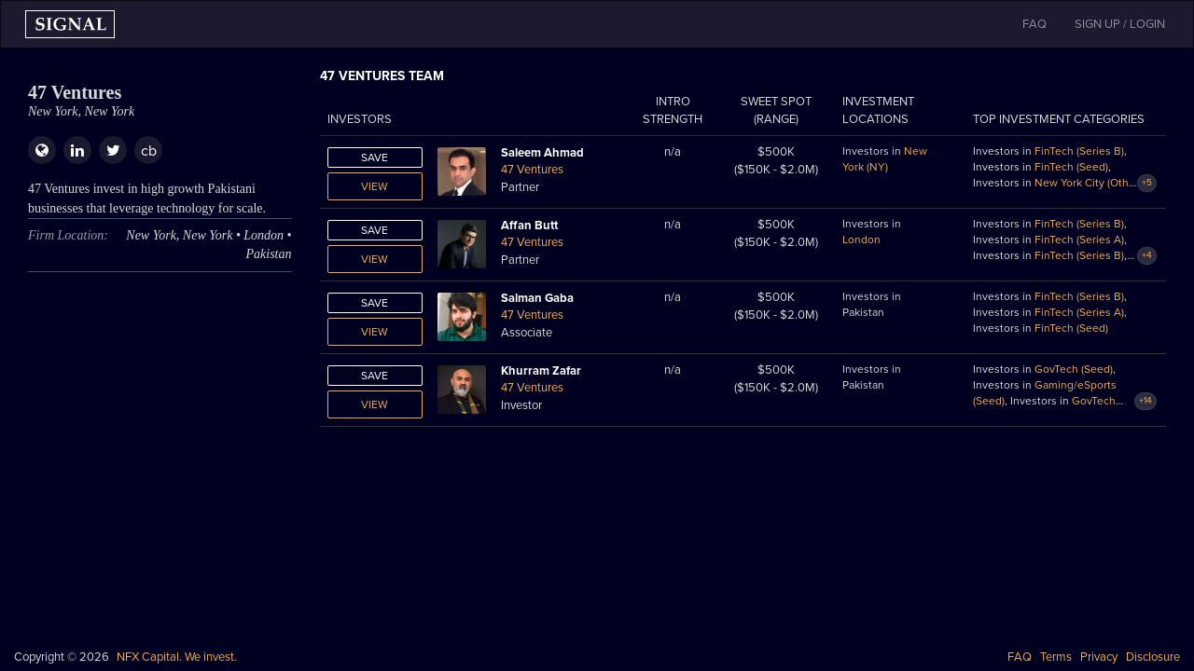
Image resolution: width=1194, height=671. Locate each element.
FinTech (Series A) (1079, 239)
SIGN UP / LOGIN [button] (1120, 24)
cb (149, 151)
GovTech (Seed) (1073, 369)
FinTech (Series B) (1079, 150)
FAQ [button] (1034, 24)
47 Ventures (532, 169)
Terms (1056, 657)
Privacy (1099, 657)
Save (374, 157)
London (861, 239)
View (374, 186)
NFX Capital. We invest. (177, 657)
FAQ (1019, 657)
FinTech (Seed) (1071, 166)
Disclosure (1153, 657)
